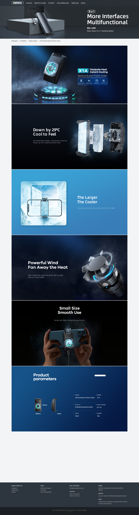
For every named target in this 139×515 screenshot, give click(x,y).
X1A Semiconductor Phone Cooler (50, 41)
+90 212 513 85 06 (74, 494)
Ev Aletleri (51, 3)
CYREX (69, 512)
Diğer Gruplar (33, 41)
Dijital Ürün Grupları (40, 3)
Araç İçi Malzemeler (63, 3)
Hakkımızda (75, 3)
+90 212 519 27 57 (74, 496)
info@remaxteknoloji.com (77, 488)
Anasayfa (29, 3)
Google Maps (69, 458)
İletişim (83, 3)
